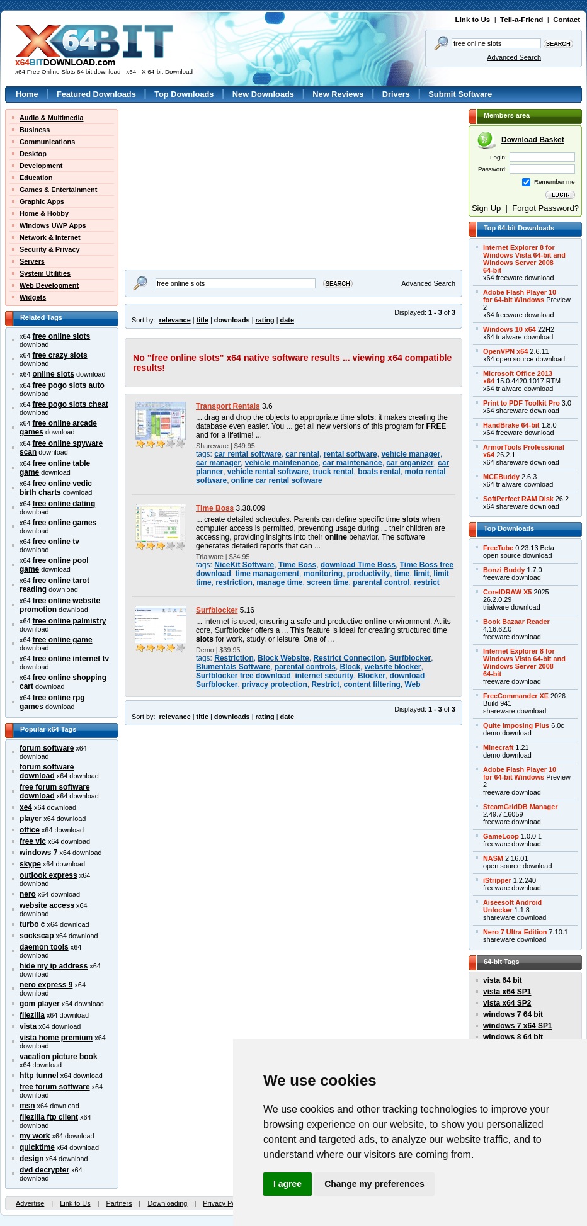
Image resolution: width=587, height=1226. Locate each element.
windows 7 (38, 852)
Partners (119, 1203)
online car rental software (276, 480)
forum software (47, 748)
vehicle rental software (268, 471)
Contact (566, 19)
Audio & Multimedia (52, 118)
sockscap (37, 935)
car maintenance (352, 462)
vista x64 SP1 (507, 991)
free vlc (33, 841)
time (402, 573)
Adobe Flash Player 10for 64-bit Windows (519, 296)
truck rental (332, 471)
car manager (218, 462)
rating (264, 320)
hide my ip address (54, 966)
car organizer (409, 462)
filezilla (32, 1015)
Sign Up (486, 208)
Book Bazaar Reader (516, 621)
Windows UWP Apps (53, 225)
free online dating (64, 503)
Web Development (49, 285)
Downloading (167, 1203)
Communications (47, 141)
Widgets (33, 297)
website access (47, 905)
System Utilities (45, 273)
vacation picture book (59, 1056)
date (287, 320)
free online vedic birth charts (56, 488)
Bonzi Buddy (504, 570)
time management (267, 573)
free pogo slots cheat (70, 404)
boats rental (379, 471)
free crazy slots (60, 355)
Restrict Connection (349, 658)
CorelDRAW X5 (507, 592)
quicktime (37, 1147)
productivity (368, 573)
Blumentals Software (233, 666)
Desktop (33, 153)
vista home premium (56, 1037)
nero (28, 894)
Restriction (233, 658)
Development (41, 165)
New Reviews (337, 94)
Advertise (30, 1203)
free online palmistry (69, 620)
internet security (324, 675)
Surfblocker (216, 610)
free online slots (62, 336)
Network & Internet (50, 237)
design (32, 1158)
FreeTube (498, 548)
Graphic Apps (42, 201)
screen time (327, 582)
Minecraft (498, 747)
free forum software (55, 1086)
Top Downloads (184, 94)
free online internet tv (71, 658)
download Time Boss (358, 564)
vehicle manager (410, 454)
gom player (40, 1003)
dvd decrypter (44, 1170)
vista (28, 1026)
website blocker (393, 666)
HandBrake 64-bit (511, 425)
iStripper (497, 880)
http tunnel (39, 1075)
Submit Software (460, 94)
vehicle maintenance (282, 462)
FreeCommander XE (516, 696)
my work (35, 1136)
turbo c (32, 924)
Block (350, 666)
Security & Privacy (50, 249)
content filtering (372, 684)
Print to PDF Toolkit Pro (521, 403)
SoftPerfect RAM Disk (518, 498)
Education (36, 177)
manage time (279, 582)
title (202, 320)
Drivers (396, 94)
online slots (53, 374)
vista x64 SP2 (507, 1003)
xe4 (26, 807)
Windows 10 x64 (509, 329)
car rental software (247, 454)
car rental (302, 454)
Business (35, 129)
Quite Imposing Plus (516, 725)
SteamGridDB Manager (520, 806)
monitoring (323, 573)
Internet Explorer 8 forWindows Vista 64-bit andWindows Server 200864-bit (524, 259)
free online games (65, 522)
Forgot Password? (545, 208)
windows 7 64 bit (513, 1014)
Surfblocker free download (243, 675)
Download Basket (532, 139)
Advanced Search (514, 57)
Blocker (371, 675)
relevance (175, 320)
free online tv (56, 541)
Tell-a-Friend (521, 19)
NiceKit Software (244, 564)
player (31, 818)
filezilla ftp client (49, 1117)
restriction (233, 582)
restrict (427, 582)
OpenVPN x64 (505, 351)
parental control (381, 582)
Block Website (283, 658)
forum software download (47, 771)
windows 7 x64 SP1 (517, 1025)
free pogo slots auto (69, 385)
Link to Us (473, 19)
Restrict (325, 684)
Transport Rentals (228, 406)
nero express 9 (46, 984)
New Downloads (263, 94)
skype (30, 864)
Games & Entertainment (58, 189)
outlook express (48, 875)
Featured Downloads (96, 94)
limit (422, 573)
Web (413, 684)
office (30, 830)
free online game (63, 639)
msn (27, 1105)
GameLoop (501, 836)
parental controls (305, 666)
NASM (493, 858)
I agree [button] (287, 1184)
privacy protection (274, 684)
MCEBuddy (501, 476)
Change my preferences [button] (374, 1184)
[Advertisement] (180, 148)
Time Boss (215, 508)
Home (27, 94)
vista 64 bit (502, 980)
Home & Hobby (44, 213)
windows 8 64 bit (513, 1037)
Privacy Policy (224, 1203)
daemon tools (44, 947)
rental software (350, 454)
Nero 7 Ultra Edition (515, 932)
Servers (32, 261)
